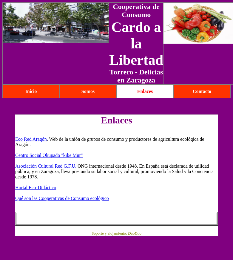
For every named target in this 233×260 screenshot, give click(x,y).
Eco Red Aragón (31, 139)
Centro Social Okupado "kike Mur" (49, 155)
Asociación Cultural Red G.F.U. (45, 166)
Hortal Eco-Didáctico (35, 187)
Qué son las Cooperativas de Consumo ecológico (62, 198)
